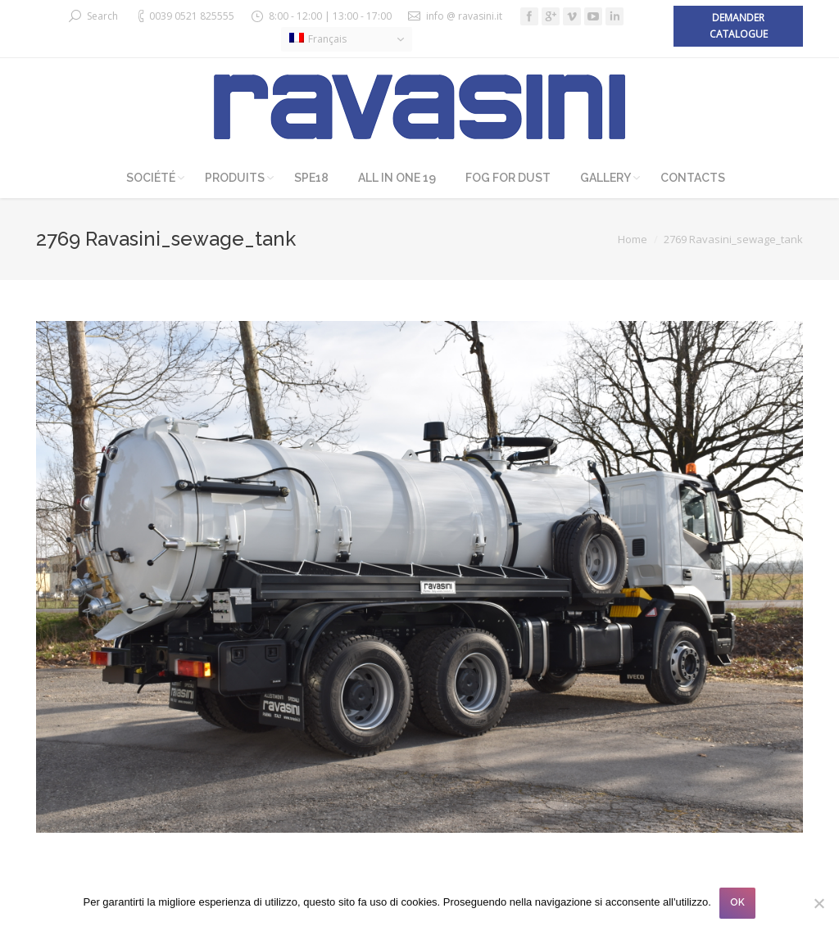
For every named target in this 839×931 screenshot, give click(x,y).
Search (102, 16)
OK (737, 902)
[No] (818, 903)
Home (632, 239)
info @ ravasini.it (464, 16)
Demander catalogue (739, 26)
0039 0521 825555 (191, 16)
